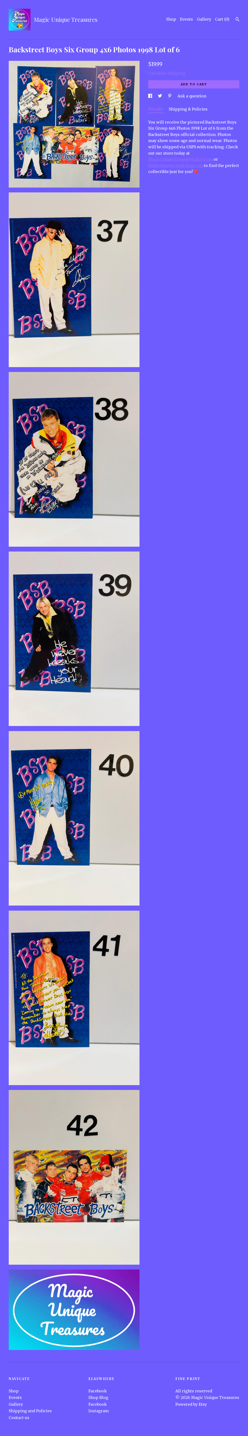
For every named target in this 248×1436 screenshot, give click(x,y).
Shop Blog (98, 1397)
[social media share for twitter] (160, 96)
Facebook (97, 1391)
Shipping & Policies (188, 109)
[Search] (237, 20)
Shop (171, 19)
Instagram (98, 1410)
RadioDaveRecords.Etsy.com (175, 165)
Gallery (204, 19)
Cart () (222, 19)
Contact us (19, 1417)
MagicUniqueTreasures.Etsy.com (180, 159)
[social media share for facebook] (150, 96)
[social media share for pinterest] (170, 96)
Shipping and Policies (30, 1410)
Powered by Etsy (191, 1404)
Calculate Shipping (167, 73)
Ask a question (192, 96)
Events (186, 19)
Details (156, 109)
